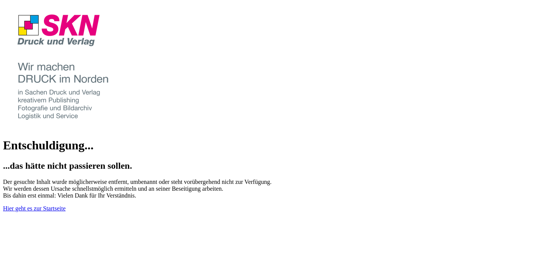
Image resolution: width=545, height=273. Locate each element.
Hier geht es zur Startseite (34, 208)
